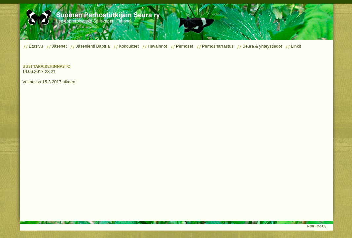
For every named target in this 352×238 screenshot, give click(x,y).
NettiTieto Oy (316, 226)
